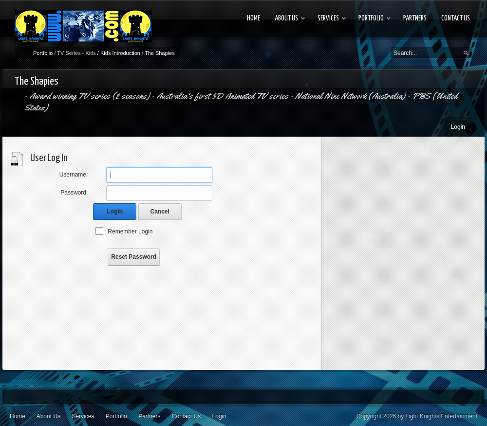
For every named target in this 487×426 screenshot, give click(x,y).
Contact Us (186, 416)
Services (83, 416)
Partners (149, 416)
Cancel (159, 211)
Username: (73, 174)
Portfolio (43, 53)
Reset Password (133, 256)
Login (458, 127)
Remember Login (130, 231)
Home (17, 416)
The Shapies (160, 53)
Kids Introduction (120, 53)
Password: (74, 192)
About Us (48, 416)
